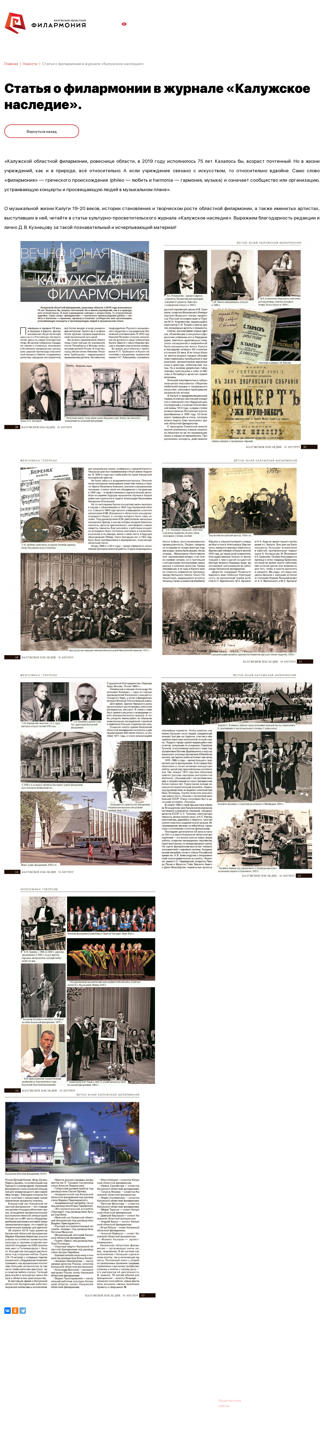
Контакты (202, 1373)
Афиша (10, 1373)
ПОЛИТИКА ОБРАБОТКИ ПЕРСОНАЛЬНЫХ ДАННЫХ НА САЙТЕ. (52, 1438)
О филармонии (39, 1373)
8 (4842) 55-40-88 (143, 1400)
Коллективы (150, 1373)
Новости (30, 63)
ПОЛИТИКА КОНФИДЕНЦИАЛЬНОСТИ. (34, 1433)
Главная (11, 63)
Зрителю (177, 1373)
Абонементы (96, 1373)
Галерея (124, 1373)
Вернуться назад (42, 130)
